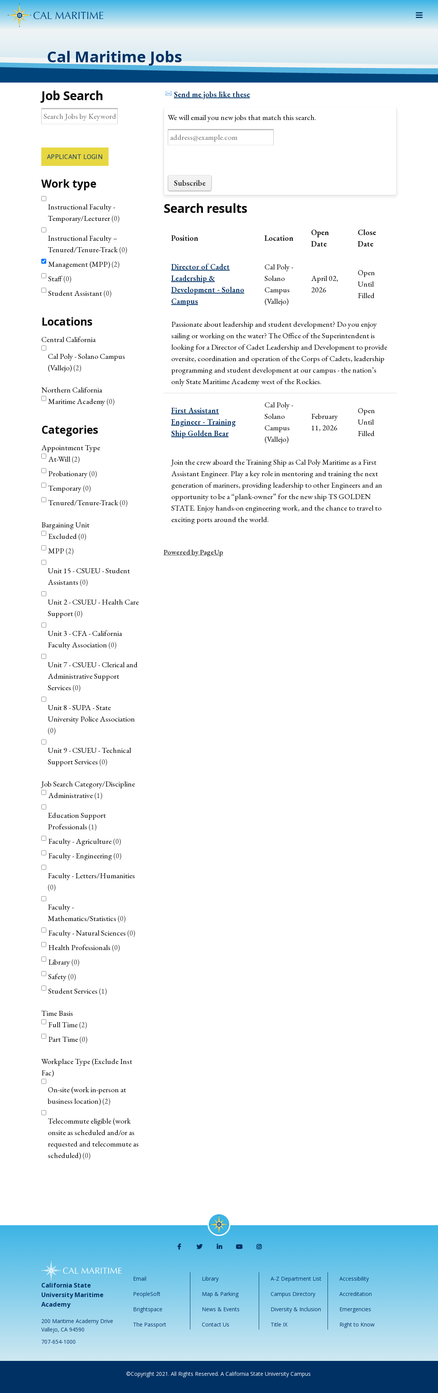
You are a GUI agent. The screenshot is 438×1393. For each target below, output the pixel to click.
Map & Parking (220, 1293)
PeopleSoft (147, 1293)
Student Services (77, 991)
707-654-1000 (58, 1341)
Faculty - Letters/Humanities (91, 881)
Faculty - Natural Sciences (91, 933)
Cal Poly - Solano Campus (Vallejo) (86, 362)
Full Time (67, 1025)
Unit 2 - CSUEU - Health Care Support (93, 607)
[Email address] (221, 137)
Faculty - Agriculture (84, 841)
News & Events (221, 1309)
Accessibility (354, 1278)
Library (63, 962)
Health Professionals (84, 947)
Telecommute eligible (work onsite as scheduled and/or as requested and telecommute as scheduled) (93, 1138)
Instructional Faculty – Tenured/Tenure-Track (87, 244)
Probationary (72, 473)
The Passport (149, 1324)
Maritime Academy (81, 401)
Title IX (279, 1324)
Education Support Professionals (77, 821)
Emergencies (355, 1309)
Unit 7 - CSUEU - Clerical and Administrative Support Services (93, 676)
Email (139, 1278)
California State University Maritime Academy (72, 1295)
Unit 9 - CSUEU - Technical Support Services (89, 756)
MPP (61, 551)
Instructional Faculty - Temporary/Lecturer (84, 212)
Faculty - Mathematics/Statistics (87, 912)
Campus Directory (293, 1293)
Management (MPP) (84, 264)
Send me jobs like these (212, 94)
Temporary (69, 488)
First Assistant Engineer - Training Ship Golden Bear (203, 421)
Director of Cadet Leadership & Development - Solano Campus (207, 284)
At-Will (64, 459)
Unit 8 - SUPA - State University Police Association (91, 718)
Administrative (75, 795)
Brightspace (147, 1309)
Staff (59, 279)
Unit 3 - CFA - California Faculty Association (85, 639)
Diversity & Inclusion (296, 1309)
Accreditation (355, 1293)
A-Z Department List (296, 1278)
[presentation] (226, 160)
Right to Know (357, 1324)
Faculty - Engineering (85, 856)
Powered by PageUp (193, 552)
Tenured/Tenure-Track (88, 503)
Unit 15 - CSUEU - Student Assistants (89, 576)
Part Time (68, 1039)
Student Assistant (80, 293)
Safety (62, 976)
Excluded (67, 536)
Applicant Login (75, 156)
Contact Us (215, 1324)
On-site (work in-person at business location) (87, 1095)
